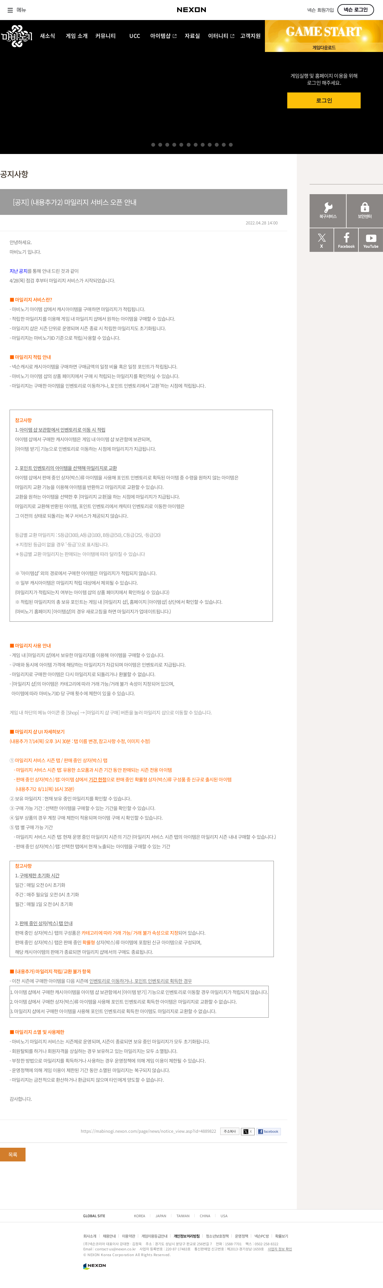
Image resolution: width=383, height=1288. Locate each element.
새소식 (47, 36)
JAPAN (160, 1215)
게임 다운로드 (324, 47)
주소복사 (230, 1131)
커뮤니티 (105, 36)
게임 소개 (77, 36)
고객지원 (250, 36)
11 (224, 145)
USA (224, 1215)
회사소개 (89, 1236)
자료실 (192, 36)
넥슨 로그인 (356, 10)
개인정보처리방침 (186, 1236)
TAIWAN (183, 1215)
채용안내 (109, 1236)
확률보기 (281, 1236)
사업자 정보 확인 (280, 1248)
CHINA (205, 1215)
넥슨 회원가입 (320, 10)
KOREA (139, 1215)
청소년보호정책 (217, 1236)
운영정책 (241, 1236)
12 (231, 145)
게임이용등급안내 (154, 1236)
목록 (12, 1154)
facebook (271, 1131)
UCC (134, 36)
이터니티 (221, 36)
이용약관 (128, 1236)
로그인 (324, 101)
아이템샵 (163, 36)
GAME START (324, 31)
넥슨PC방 (261, 1236)
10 (217, 145)
